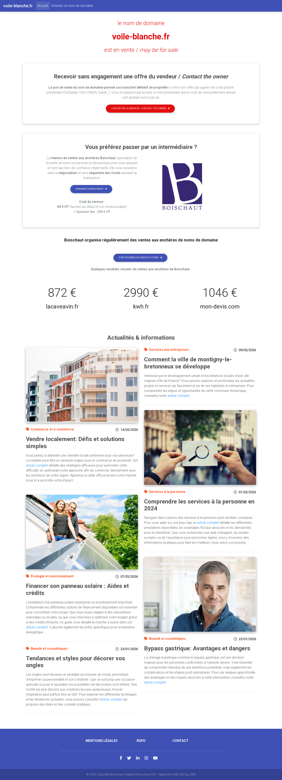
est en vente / (141, 50)
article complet (37, 465)
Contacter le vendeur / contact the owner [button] (140, 108)
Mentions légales (102, 741)
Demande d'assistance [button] (91, 189)
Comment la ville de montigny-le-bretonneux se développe (188, 363)
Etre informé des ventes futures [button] (140, 257)
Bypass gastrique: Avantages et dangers (197, 648)
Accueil (44, 5)
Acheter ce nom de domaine (72, 6)
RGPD (141, 741)
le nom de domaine (141, 23)
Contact (180, 741)
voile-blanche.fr (141, 36)
